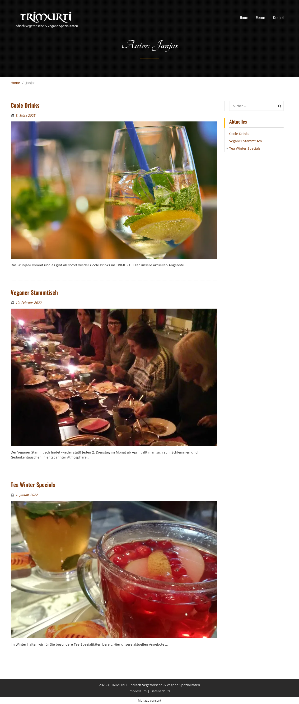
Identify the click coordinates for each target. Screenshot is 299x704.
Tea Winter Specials (33, 484)
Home (244, 17)
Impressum (138, 691)
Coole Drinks (25, 105)
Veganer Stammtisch (34, 292)
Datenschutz (160, 691)
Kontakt (279, 17)
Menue (261, 17)
